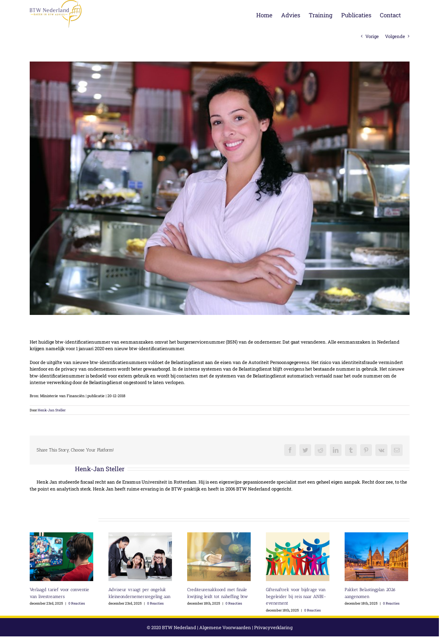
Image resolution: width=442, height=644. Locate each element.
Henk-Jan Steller (52, 410)
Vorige (372, 36)
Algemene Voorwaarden (225, 627)
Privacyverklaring (273, 627)
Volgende (395, 36)
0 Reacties (76, 603)
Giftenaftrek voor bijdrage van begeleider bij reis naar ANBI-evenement (296, 596)
